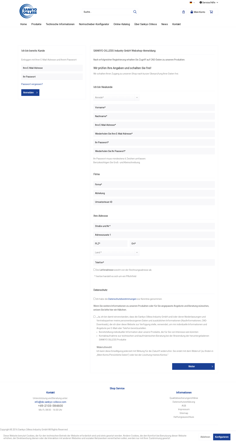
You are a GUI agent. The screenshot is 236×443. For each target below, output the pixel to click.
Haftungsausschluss (184, 417)
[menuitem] (110, 12)
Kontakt (50, 392)
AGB (184, 405)
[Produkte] (36, 24)
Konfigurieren (222, 437)
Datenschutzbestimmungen (122, 299)
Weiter (200, 366)
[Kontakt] (176, 24)
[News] (164, 24)
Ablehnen (205, 437)
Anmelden (30, 92)
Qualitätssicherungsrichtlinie (184, 398)
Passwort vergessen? (32, 84)
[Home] (23, 24)
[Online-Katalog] (121, 24)
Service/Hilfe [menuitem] (208, 2)
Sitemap (184, 413)
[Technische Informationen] (60, 24)
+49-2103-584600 (50, 406)
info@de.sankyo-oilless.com (50, 401)
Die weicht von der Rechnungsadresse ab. (124, 270)
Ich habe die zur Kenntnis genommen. (129, 299)
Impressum (184, 409)
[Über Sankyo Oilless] (145, 24)
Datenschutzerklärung (184, 402)
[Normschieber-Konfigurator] (94, 24)
